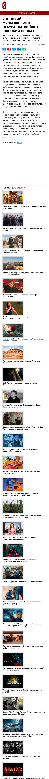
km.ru (19, 142)
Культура (16, 44)
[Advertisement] (24, 164)
